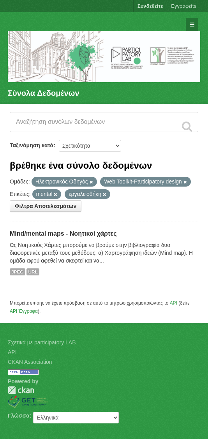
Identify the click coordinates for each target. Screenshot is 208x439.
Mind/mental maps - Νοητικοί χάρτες (63, 233)
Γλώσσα (19, 416)
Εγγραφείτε (183, 6)
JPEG (17, 272)
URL (32, 272)
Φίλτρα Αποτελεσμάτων (45, 206)
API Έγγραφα (24, 311)
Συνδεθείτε (150, 6)
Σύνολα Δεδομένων (43, 93)
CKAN (21, 390)
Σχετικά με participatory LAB (42, 342)
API (173, 303)
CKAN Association (30, 362)
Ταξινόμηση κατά (31, 145)
